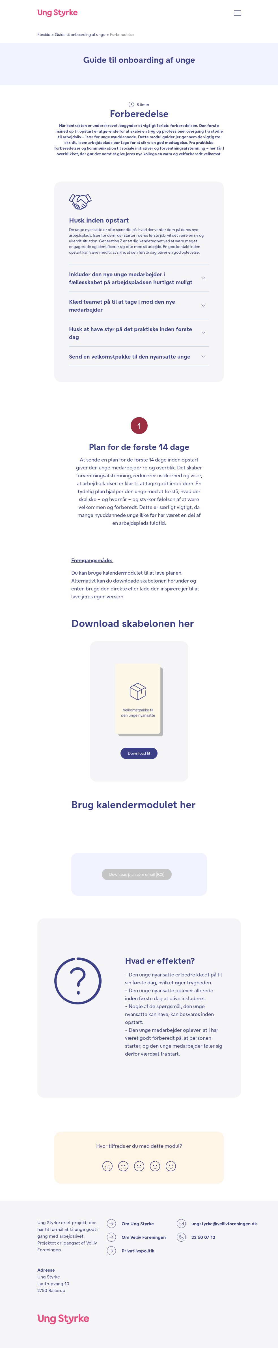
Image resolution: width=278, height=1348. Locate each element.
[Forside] (57, 13)
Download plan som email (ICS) (136, 874)
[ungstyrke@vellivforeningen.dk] (217, 1223)
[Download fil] (139, 753)
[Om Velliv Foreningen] (136, 1237)
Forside (43, 34)
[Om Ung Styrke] (130, 1223)
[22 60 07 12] (209, 1237)
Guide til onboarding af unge (80, 34)
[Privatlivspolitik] (130, 1250)
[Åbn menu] (237, 13)
